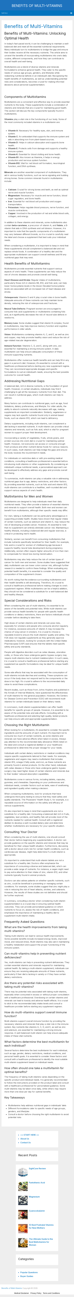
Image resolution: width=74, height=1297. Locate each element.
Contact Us (25, 1142)
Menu (5, 13)
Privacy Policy (35, 1293)
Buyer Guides (26, 1276)
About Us (24, 1138)
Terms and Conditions (51, 1293)
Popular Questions (29, 1272)
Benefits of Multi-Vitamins (37, 6)
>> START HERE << (29, 1135)
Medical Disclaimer (21, 1293)
